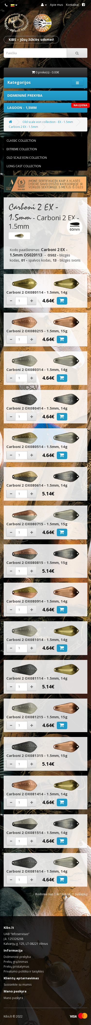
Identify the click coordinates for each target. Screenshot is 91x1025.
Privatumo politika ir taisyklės (24, 971)
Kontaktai (72, 5)
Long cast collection (24, 166)
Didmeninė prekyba (24, 95)
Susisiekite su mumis (18, 984)
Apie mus (56, 5)
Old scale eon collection (27, 158)
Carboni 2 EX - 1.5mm (23, 127)
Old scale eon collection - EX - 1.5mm (48, 122)
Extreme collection (22, 149)
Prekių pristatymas (16, 966)
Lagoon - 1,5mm (47, 106)
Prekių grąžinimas (16, 962)
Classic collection (21, 141)
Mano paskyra (13, 998)
